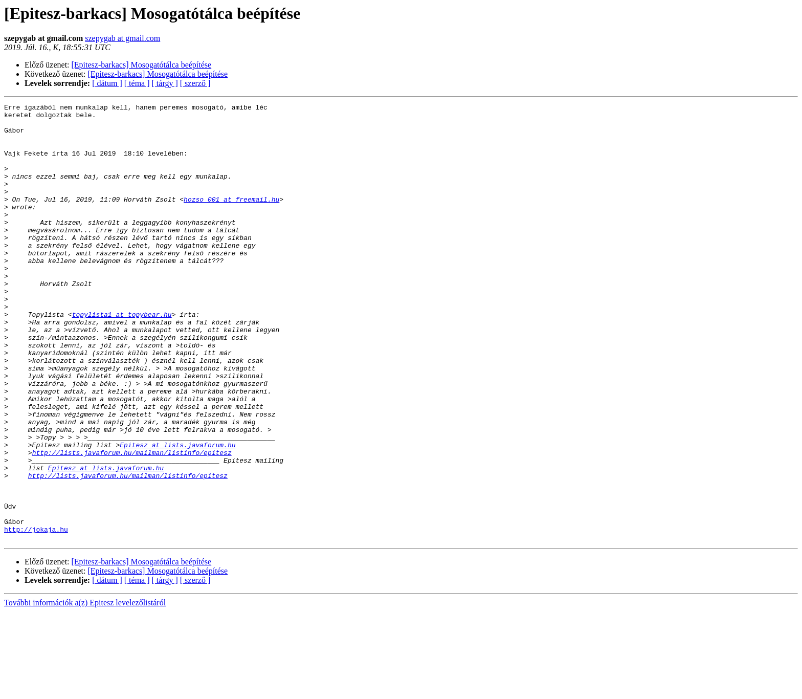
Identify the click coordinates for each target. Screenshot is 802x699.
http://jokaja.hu (36, 615)
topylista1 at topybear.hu (122, 357)
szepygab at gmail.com (122, 38)
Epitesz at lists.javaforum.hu (177, 513)
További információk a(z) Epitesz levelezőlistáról (85, 690)
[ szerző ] (195, 83)
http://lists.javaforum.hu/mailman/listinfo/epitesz (132, 523)
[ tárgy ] (165, 83)
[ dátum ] (107, 83)
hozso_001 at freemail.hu (231, 219)
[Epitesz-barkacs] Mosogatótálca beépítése (142, 64)
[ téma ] (137, 83)
